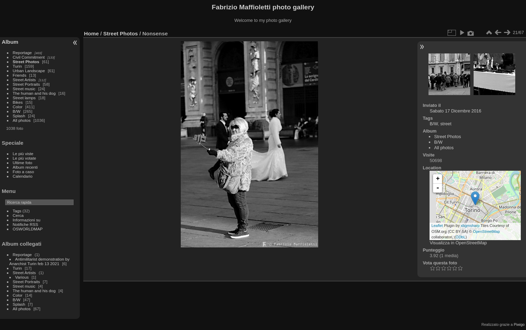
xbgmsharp (470, 225)
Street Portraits (26, 84)
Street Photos (26, 61)
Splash (19, 115)
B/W (16, 111)
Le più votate (24, 158)
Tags (17, 211)
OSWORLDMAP (28, 229)
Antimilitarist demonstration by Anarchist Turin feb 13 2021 (39, 261)
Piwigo (519, 324)
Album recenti (25, 167)
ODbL (461, 237)
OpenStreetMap (486, 231)
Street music (24, 88)
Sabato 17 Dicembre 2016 (455, 110)
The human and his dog (34, 93)
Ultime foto (22, 162)
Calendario (23, 176)
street (445, 123)
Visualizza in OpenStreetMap (458, 242)
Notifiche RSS (25, 224)
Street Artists (24, 79)
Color (18, 106)
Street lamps (24, 97)
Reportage (22, 52)
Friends (19, 75)
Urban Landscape (29, 70)
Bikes (18, 102)
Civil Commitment (29, 57)
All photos (22, 120)
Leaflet (437, 225)
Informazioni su (27, 220)
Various (22, 277)
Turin (17, 66)
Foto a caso (23, 171)
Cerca (18, 215)
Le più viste (23, 153)
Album (10, 42)
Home (91, 33)
